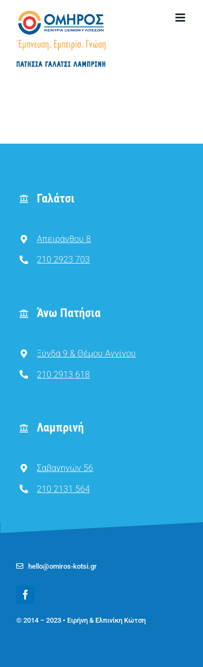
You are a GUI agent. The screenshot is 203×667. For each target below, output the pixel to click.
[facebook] (25, 594)
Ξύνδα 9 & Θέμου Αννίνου (86, 353)
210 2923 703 (63, 259)
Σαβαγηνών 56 (65, 468)
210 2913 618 (63, 374)
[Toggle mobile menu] (181, 17)
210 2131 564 (63, 489)
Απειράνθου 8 (64, 239)
